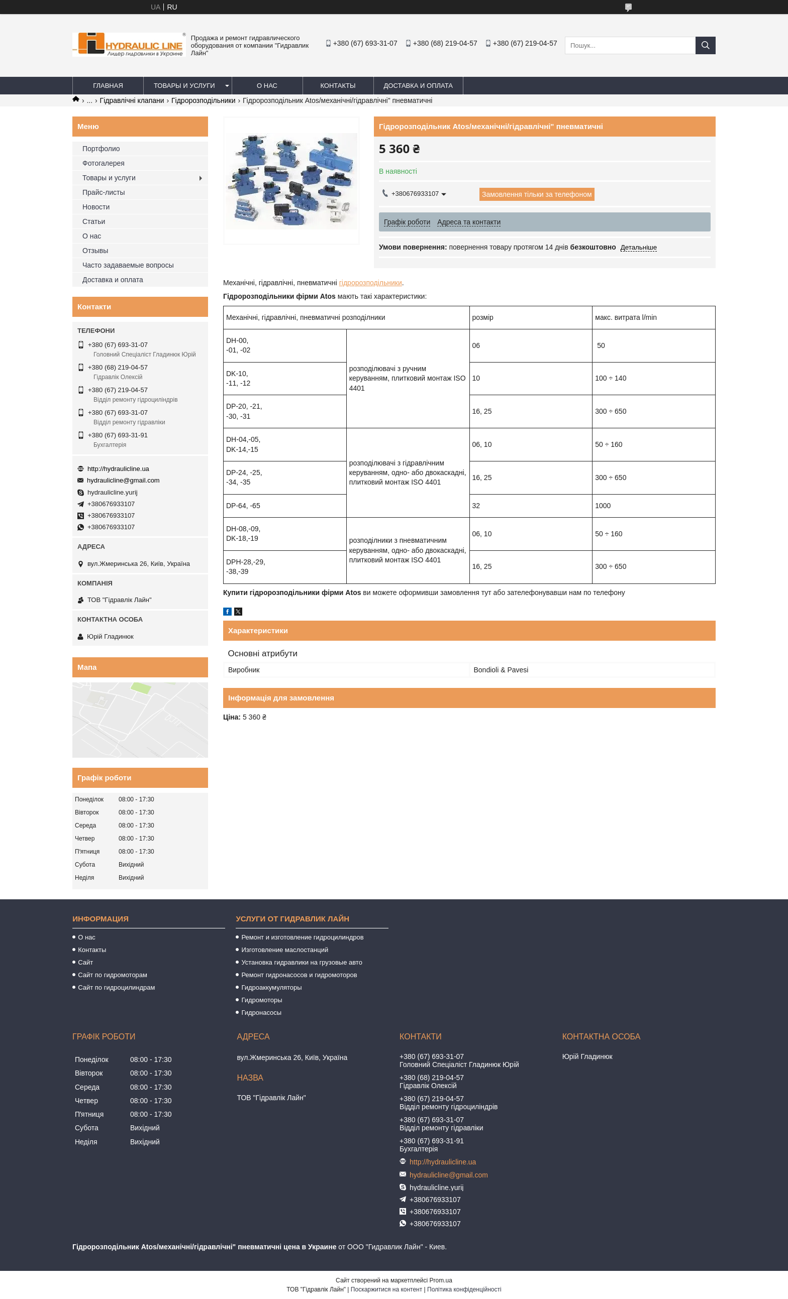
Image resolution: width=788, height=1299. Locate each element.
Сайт (85, 962)
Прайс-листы (103, 192)
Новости (96, 207)
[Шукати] (706, 45)
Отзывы (95, 251)
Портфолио (101, 149)
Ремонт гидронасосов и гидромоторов (299, 975)
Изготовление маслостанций (284, 950)
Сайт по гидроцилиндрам (116, 987)
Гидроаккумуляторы (271, 987)
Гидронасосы (261, 1012)
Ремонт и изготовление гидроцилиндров (302, 937)
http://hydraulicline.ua (118, 469)
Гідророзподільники (203, 100)
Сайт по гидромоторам (112, 975)
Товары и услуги (184, 85)
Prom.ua (441, 1280)
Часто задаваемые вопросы (128, 265)
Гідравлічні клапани (132, 100)
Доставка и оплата (418, 85)
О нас (267, 85)
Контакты (337, 85)
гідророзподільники (370, 283)
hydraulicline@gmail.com (123, 480)
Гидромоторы (261, 1000)
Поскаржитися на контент (386, 1289)
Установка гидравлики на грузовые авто (301, 962)
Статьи (93, 221)
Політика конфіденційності (464, 1289)
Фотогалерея (103, 163)
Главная (108, 85)
